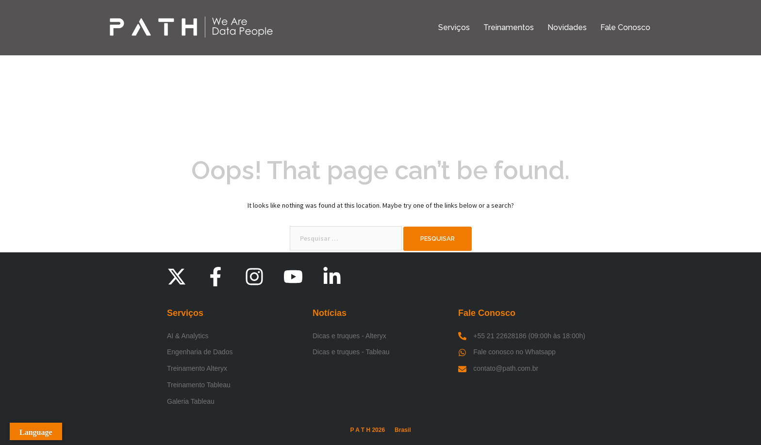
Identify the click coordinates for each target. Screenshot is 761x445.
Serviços (454, 27)
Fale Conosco (625, 27)
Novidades (567, 27)
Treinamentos (508, 27)
